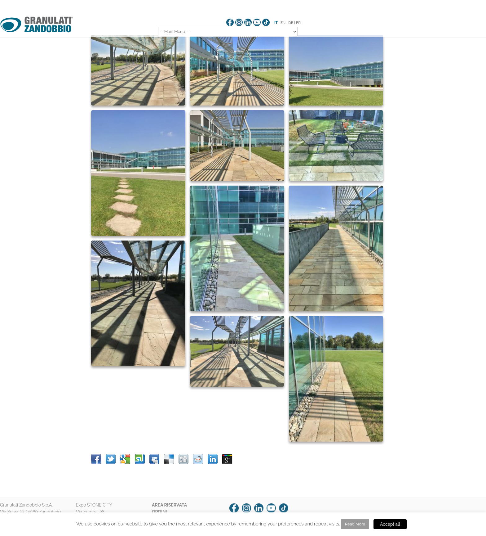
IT (276, 22)
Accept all (390, 524)
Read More (355, 524)
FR (298, 22)
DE (290, 22)
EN (283, 22)
